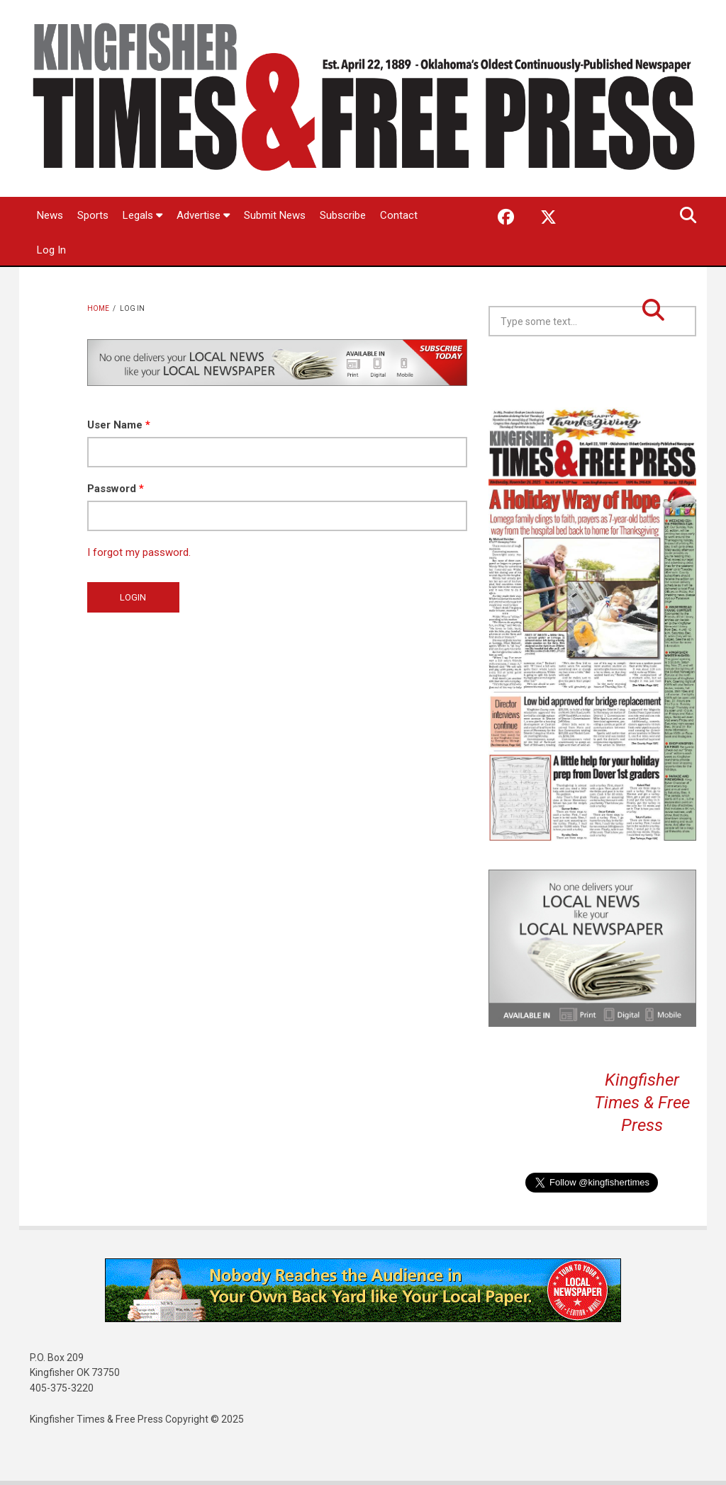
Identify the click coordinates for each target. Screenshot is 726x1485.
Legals (142, 215)
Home (98, 308)
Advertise (203, 215)
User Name (118, 425)
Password (115, 488)
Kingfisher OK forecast (694, 371)
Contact (399, 215)
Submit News (275, 215)
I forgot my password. (139, 552)
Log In (51, 250)
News (50, 215)
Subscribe (343, 215)
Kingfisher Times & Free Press (642, 1102)
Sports (92, 215)
